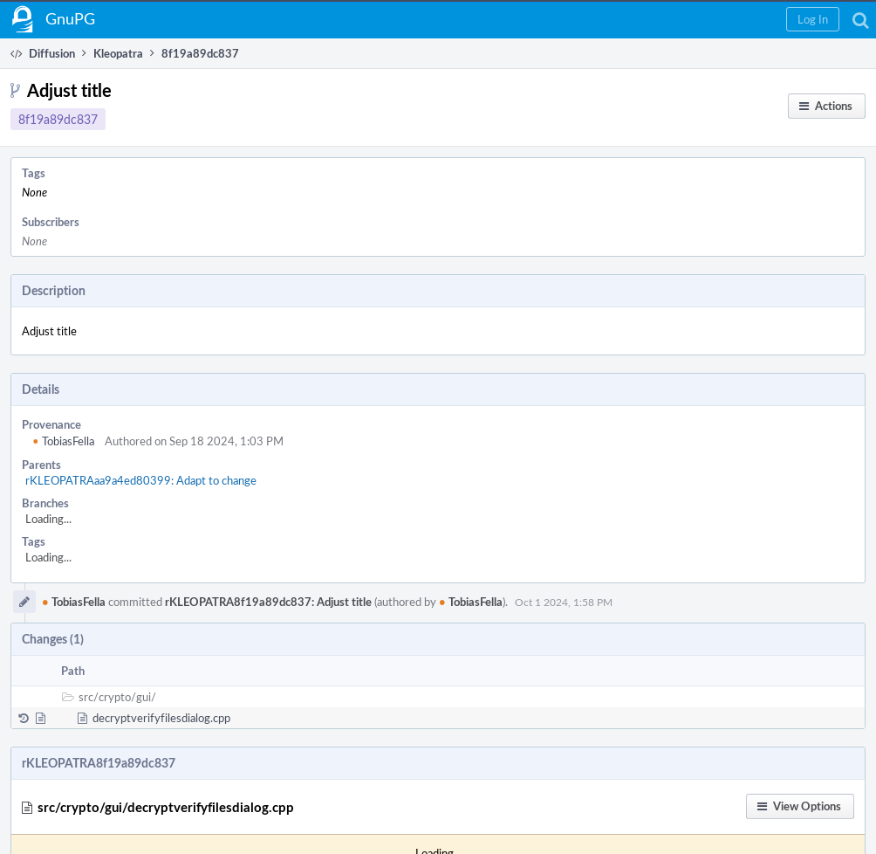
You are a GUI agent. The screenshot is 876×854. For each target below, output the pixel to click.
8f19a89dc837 (58, 119)
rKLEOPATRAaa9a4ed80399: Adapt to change (141, 480)
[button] (812, 19)
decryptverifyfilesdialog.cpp (161, 718)
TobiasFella (63, 441)
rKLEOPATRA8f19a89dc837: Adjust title (268, 602)
